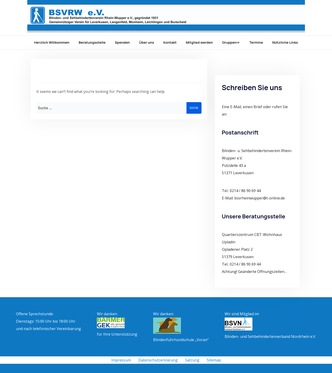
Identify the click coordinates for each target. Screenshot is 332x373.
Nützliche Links (285, 42)
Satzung (192, 360)
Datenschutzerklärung (158, 360)
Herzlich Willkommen (51, 42)
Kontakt (170, 42)
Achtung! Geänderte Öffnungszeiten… (254, 271)
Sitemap (214, 360)
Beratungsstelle (92, 42)
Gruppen (229, 42)
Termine (256, 42)
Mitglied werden (199, 42)
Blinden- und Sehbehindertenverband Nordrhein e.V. (270, 336)
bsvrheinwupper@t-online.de (259, 198)
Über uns (146, 42)
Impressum (121, 360)
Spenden (122, 42)
